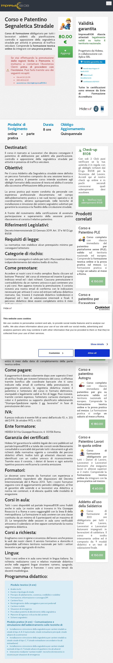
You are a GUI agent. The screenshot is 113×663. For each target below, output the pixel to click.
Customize (56, 353)
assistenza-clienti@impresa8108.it (32, 83)
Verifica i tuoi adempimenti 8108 (91, 201)
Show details (97, 344)
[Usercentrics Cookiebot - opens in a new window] (97, 308)
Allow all (92, 353)
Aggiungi (65, 52)
